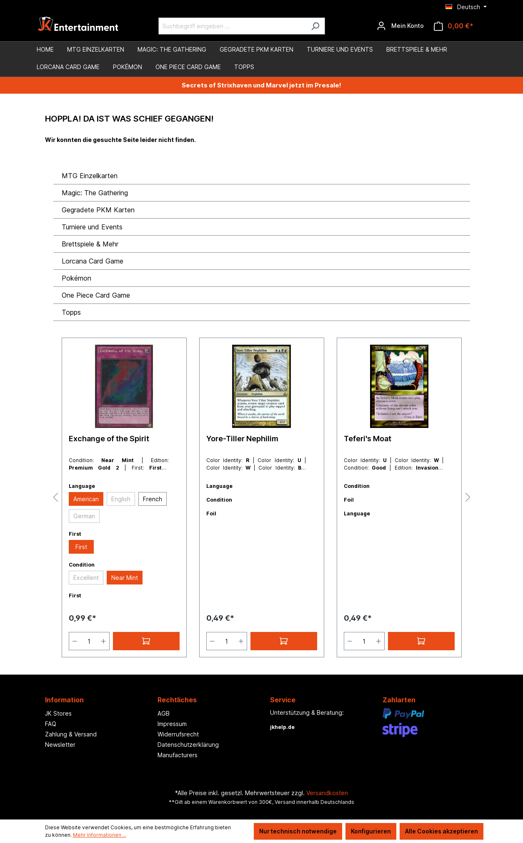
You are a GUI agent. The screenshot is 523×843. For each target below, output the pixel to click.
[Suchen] (315, 26)
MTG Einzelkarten (90, 176)
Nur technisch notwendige (298, 831)
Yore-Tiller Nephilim (242, 438)
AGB (164, 713)
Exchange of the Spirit (109, 438)
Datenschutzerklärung (188, 744)
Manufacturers (178, 754)
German (84, 516)
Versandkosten (327, 792)
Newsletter (60, 744)
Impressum (172, 723)
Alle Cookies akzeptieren (441, 831)
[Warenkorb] (453, 26)
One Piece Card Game (96, 295)
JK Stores (58, 713)
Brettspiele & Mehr (90, 244)
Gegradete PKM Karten (98, 210)
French (152, 498)
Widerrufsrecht (178, 734)
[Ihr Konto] (400, 26)
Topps (71, 312)
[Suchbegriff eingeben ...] (232, 26)
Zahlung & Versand (71, 734)
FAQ (50, 723)
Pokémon (76, 278)
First (81, 546)
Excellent (86, 577)
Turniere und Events (92, 227)
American (86, 498)
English (120, 498)
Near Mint (124, 577)
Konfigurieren (371, 831)
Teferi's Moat (367, 438)
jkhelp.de (282, 727)
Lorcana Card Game (92, 261)
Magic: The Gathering (95, 193)
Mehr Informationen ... (99, 835)
